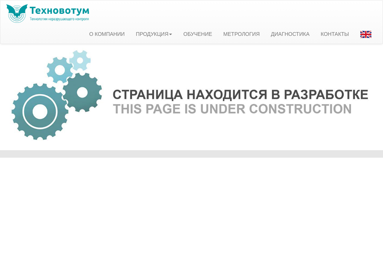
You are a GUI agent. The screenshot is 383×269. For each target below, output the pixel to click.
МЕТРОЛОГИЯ (241, 34)
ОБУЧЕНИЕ (197, 34)
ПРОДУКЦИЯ (154, 34)
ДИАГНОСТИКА (290, 34)
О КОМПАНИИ (107, 34)
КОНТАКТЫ (335, 34)
